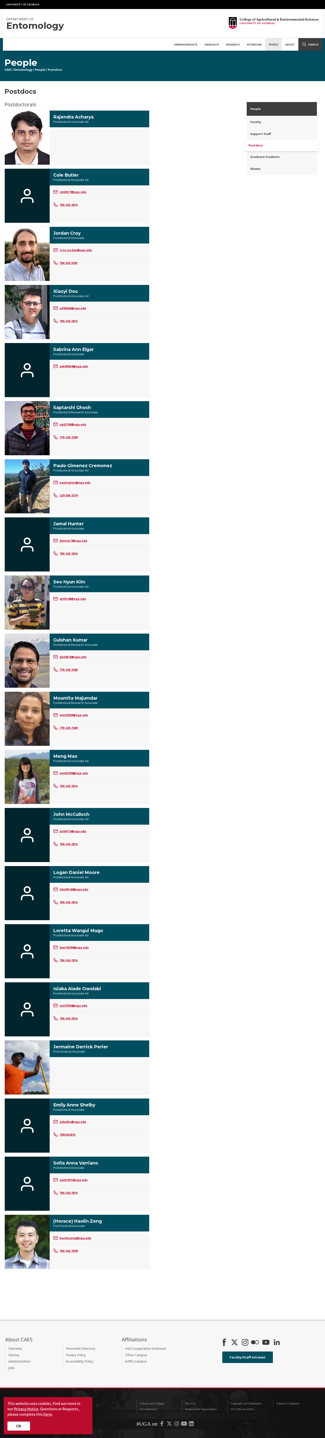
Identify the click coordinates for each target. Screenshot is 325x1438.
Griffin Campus (136, 1361)
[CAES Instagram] (245, 1343)
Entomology (23, 70)
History (13, 1355)
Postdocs (55, 70)
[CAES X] (235, 1343)
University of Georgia (23, 4)
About (290, 44)
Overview (15, 1348)
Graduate (211, 44)
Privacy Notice (26, 1409)
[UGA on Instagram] (177, 1425)
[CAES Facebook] (224, 1343)
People (273, 44)
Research (233, 44)
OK (18, 1426)
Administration (19, 1361)
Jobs (11, 1368)
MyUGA (190, 1403)
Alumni (255, 169)
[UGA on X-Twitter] (169, 1425)
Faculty (255, 122)
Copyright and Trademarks (246, 1403)
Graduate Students (264, 157)
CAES (8, 70)
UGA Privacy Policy (242, 1409)
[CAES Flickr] (255, 1343)
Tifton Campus (136, 1355)
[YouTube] (265, 1343)
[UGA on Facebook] (162, 1425)
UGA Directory (148, 1409)
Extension (254, 44)
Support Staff (260, 134)
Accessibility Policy (79, 1361)
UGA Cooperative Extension (145, 1348)
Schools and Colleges (151, 1403)
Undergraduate (185, 44)
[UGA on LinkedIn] (191, 1425)
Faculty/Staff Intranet (247, 1357)
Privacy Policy (76, 1355)
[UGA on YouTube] (184, 1425)
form (47, 1414)
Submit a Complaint (287, 1403)
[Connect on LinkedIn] (276, 1343)
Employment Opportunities (201, 1409)
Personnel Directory (80, 1348)
